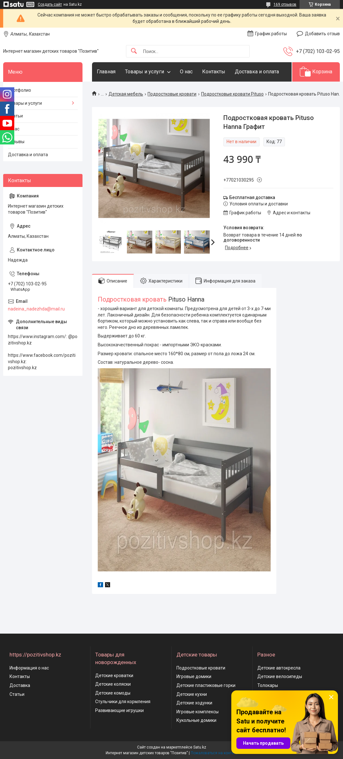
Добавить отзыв (322, 33)
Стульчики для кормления (122, 701)
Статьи (15, 115)
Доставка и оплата (257, 72)
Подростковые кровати (172, 94)
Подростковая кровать (132, 299)
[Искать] (133, 51)
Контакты (213, 72)
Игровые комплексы (197, 711)
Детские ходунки (194, 702)
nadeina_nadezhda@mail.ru (36, 308)
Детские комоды (112, 693)
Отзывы (16, 141)
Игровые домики (193, 676)
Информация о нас (29, 667)
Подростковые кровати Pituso (232, 94)
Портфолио (19, 90)
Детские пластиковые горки (205, 685)
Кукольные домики (196, 720)
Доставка (20, 685)
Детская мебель (126, 94)
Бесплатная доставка (252, 197)
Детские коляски (113, 684)
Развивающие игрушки (119, 710)
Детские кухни (191, 694)
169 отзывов (285, 4)
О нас (186, 72)
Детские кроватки (114, 675)
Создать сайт (50, 4)
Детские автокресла (278, 667)
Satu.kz (199, 747)
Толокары (267, 685)
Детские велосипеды (279, 676)
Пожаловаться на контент (214, 753)
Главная (106, 72)
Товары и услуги (144, 72)
